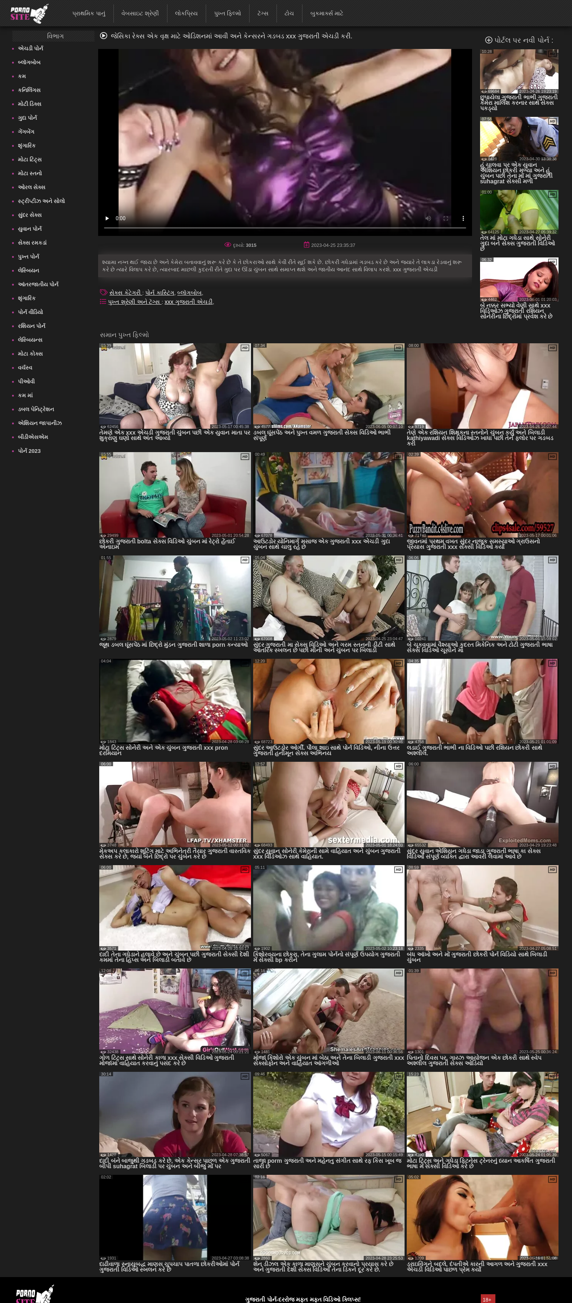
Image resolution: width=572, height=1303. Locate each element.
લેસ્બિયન (28, 270)
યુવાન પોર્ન (30, 229)
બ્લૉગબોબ (29, 62)
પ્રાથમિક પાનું (88, 13)
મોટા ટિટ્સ (30, 159)
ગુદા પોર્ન (27, 118)
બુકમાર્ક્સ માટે (326, 13)
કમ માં (25, 395)
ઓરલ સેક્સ (31, 187)
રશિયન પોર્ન (31, 326)
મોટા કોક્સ (30, 354)
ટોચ (289, 13)
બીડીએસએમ (33, 437)
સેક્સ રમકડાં (32, 243)
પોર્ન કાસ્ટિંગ (159, 293)
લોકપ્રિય (186, 13)
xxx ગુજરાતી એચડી (189, 302)
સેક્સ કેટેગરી (125, 293)
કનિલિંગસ (29, 90)
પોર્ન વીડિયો (30, 312)
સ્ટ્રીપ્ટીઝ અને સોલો (41, 201)
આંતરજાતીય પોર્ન (38, 284)
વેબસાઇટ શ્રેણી (140, 13)
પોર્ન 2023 (29, 451)
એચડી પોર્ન (30, 48)
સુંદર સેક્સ (30, 215)
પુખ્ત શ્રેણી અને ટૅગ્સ (135, 302)
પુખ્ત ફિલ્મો (227, 13)
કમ (22, 76)
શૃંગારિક (27, 145)
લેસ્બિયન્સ (30, 340)
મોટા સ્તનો (30, 173)
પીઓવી (26, 381)
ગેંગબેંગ (26, 132)
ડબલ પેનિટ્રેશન (36, 409)
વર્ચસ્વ (25, 367)
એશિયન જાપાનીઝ (40, 423)
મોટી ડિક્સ (29, 104)
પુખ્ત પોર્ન (28, 256)
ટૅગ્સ (263, 13)
